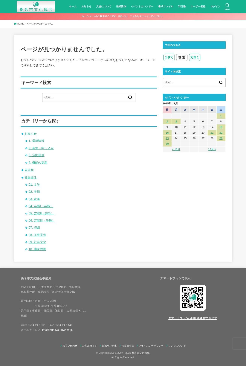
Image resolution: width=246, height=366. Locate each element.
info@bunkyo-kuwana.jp (57, 329)
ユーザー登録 (197, 6)
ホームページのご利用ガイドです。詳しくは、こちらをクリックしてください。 (123, 16)
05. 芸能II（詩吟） (41, 213)
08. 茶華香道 (37, 235)
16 (167, 132)
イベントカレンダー (142, 6)
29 (220, 138)
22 (220, 132)
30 (167, 143)
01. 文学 (34, 184)
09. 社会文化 (37, 242)
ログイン (215, 6)
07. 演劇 (34, 227)
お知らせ (86, 6)
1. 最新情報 (37, 140)
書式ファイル (165, 6)
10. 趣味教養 (37, 249)
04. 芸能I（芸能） (41, 206)
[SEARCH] (227, 6)
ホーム (73, 6)
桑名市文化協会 (140, 352)
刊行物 (182, 6)
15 (220, 127)
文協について (103, 6)
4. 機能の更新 (38, 162)
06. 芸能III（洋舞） (42, 220)
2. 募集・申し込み (41, 148)
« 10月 (176, 149)
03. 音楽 (34, 199)
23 (167, 138)
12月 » (212, 149)
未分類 (29, 170)
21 (211, 132)
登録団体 (121, 6)
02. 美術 (34, 191)
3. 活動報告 (37, 155)
